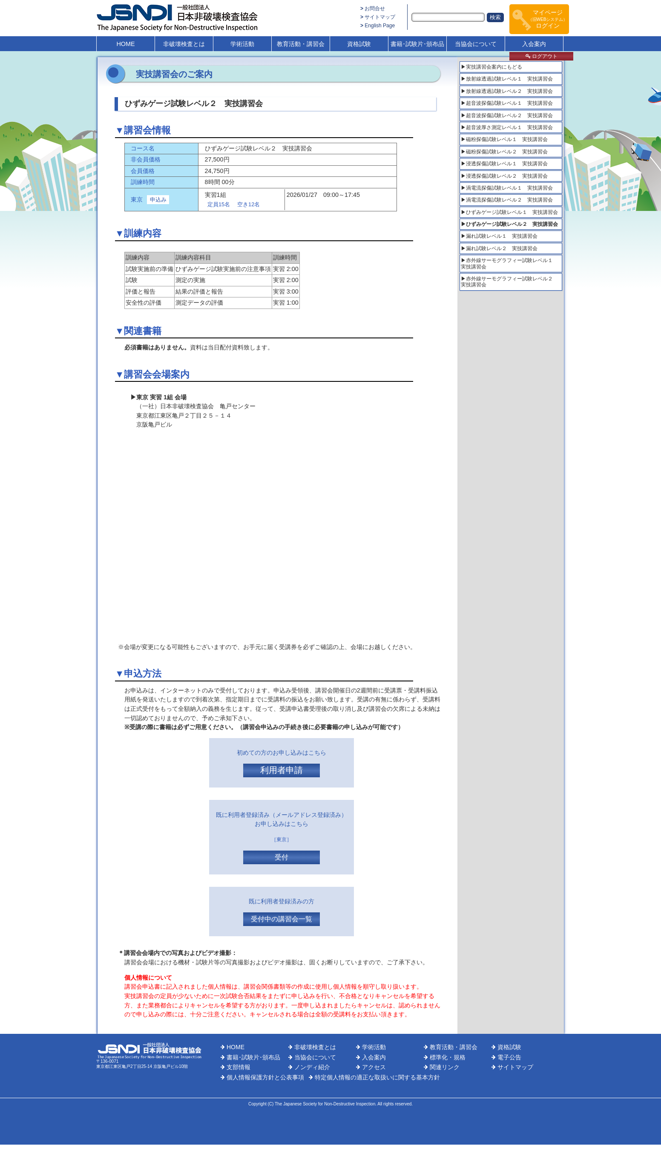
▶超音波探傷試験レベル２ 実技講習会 (507, 115)
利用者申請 (281, 770)
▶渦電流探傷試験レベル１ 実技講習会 (507, 188)
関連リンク (445, 1067)
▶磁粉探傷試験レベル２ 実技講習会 (504, 152)
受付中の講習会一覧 (281, 919)
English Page (380, 26)
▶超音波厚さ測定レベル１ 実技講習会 (507, 127)
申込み (158, 199)
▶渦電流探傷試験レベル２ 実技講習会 (507, 200)
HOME (125, 43)
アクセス (374, 1067)
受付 (281, 857)
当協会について (476, 43)
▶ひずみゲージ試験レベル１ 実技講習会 (509, 212)
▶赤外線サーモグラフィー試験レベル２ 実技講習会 (509, 282)
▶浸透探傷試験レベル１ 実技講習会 (504, 164)
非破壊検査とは (184, 43)
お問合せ (375, 9)
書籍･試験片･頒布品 (417, 43)
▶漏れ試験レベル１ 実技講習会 (499, 236)
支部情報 (238, 1067)
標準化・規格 (448, 1057)
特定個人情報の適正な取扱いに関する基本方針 (377, 1077)
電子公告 (509, 1057)
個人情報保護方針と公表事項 (265, 1077)
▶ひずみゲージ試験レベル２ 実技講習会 (509, 224)
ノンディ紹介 (312, 1067)
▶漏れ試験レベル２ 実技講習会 (499, 248)
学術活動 (242, 43)
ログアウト (542, 56)
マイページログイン (548, 19)
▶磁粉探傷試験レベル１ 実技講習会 (504, 139)
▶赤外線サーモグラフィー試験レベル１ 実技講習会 (509, 263)
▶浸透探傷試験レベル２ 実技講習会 (504, 176)
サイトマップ (380, 17)
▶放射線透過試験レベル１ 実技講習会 (507, 79)
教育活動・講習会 (301, 43)
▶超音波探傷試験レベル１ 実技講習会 (507, 103)
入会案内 (534, 43)
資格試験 (359, 43)
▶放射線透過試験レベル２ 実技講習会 (507, 91)
